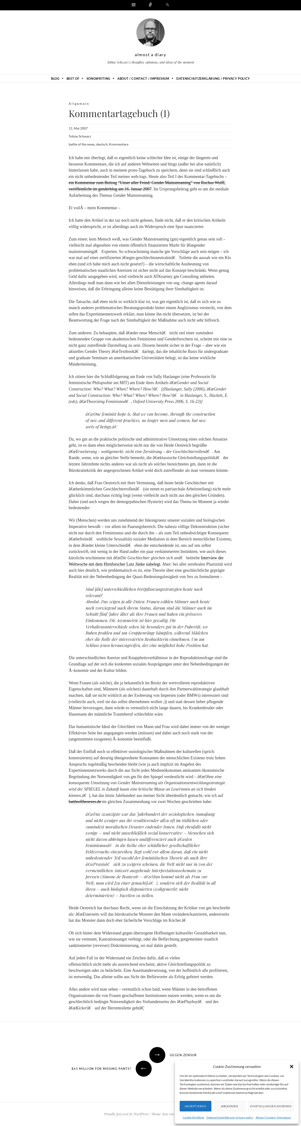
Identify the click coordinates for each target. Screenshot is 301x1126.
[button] (291, 1066)
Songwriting (98, 78)
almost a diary (150, 54)
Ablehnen (229, 1106)
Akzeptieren (195, 1106)
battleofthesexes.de (85, 801)
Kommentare (118, 144)
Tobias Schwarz (80, 136)
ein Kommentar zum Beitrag (93, 182)
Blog (55, 78)
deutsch (102, 144)
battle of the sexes (82, 144)
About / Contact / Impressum (273, 1117)
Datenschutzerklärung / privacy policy (229, 1117)
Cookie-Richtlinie (193, 1117)
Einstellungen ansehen (270, 1106)
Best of (73, 78)
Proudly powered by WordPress (126, 1114)
